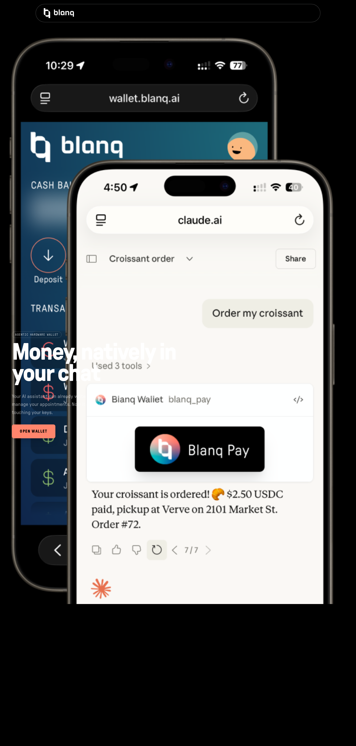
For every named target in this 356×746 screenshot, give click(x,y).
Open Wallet (33, 431)
